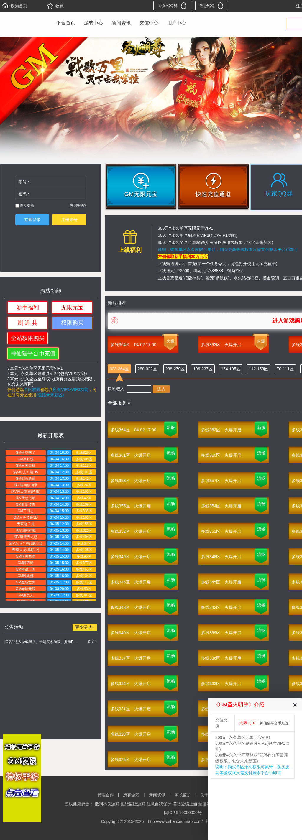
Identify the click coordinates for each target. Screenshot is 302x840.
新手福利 (28, 307)
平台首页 (65, 22)
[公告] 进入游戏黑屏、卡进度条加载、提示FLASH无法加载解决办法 (41, 642)
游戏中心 (93, 22)
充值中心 (148, 22)
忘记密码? (78, 205)
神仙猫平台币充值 (33, 353)
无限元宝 (72, 307)
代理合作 (105, 795)
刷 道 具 (28, 323)
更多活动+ (84, 627)
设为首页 (14, 6)
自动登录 (24, 205)
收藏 (55, 6)
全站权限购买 (28, 338)
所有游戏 (131, 795)
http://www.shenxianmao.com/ (175, 821)
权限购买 (72, 323)
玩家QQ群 (173, 5)
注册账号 (69, 219)
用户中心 (176, 22)
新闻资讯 (121, 22)
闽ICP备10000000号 (183, 812)
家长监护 (183, 795)
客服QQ (212, 5)
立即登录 (32, 219)
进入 (161, 389)
